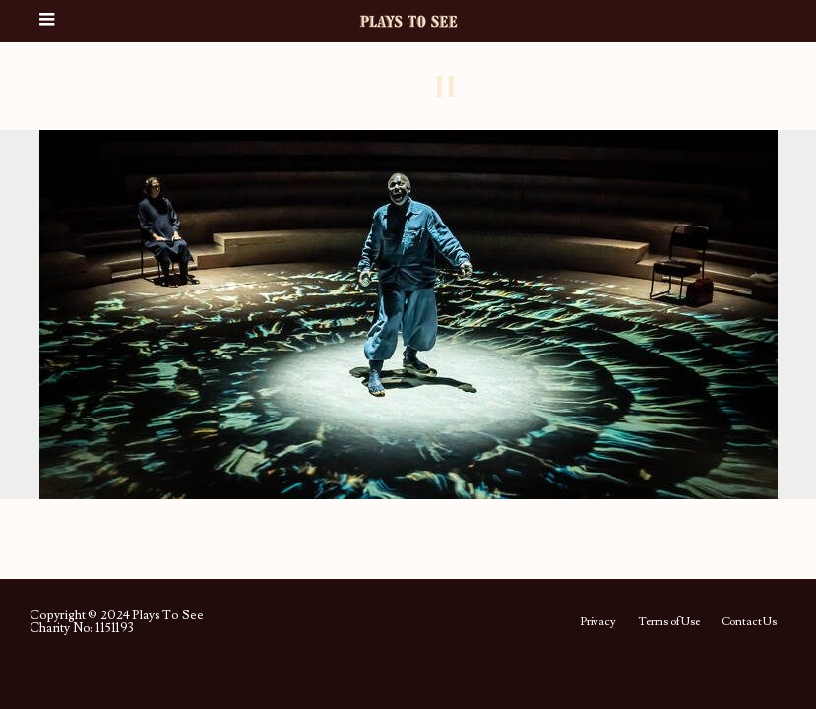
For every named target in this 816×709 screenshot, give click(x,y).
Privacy (598, 622)
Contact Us (749, 622)
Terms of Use (669, 622)
